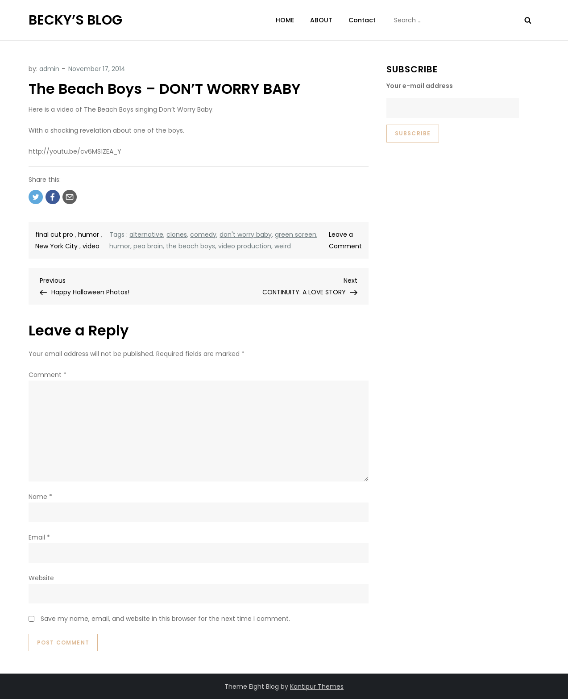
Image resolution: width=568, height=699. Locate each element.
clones (176, 234)
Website (41, 577)
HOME (285, 20)
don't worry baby (246, 234)
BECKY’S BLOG (75, 20)
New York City (56, 246)
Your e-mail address (419, 85)
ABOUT (321, 20)
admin (49, 68)
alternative (146, 234)
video (91, 246)
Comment (47, 374)
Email (39, 537)
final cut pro (54, 234)
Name (40, 496)
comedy (203, 234)
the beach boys (190, 246)
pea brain (148, 246)
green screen (295, 234)
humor (88, 234)
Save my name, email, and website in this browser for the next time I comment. (165, 618)
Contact (362, 20)
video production (244, 246)
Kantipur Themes (317, 686)
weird (282, 246)
